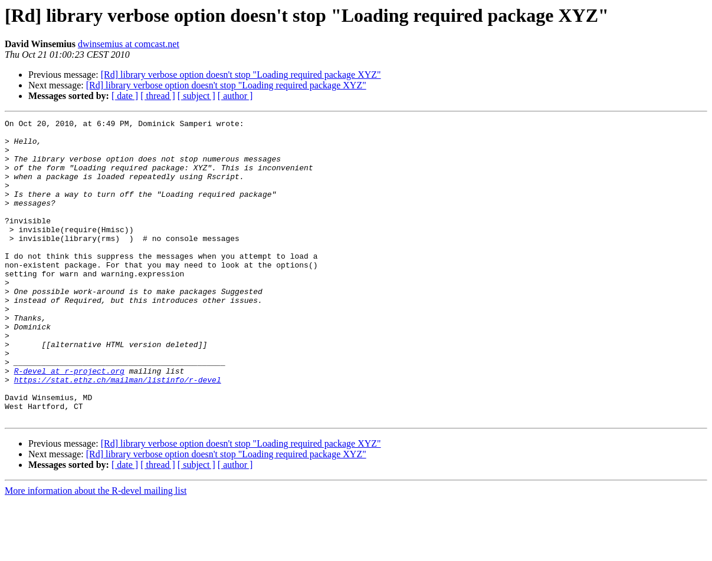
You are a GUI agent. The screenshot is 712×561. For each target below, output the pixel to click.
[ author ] (235, 96)
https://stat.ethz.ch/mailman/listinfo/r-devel (117, 432)
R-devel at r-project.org (69, 422)
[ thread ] (157, 96)
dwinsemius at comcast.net (128, 44)
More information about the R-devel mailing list (95, 551)
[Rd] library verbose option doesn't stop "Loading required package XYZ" (241, 75)
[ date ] (124, 96)
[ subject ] (196, 96)
